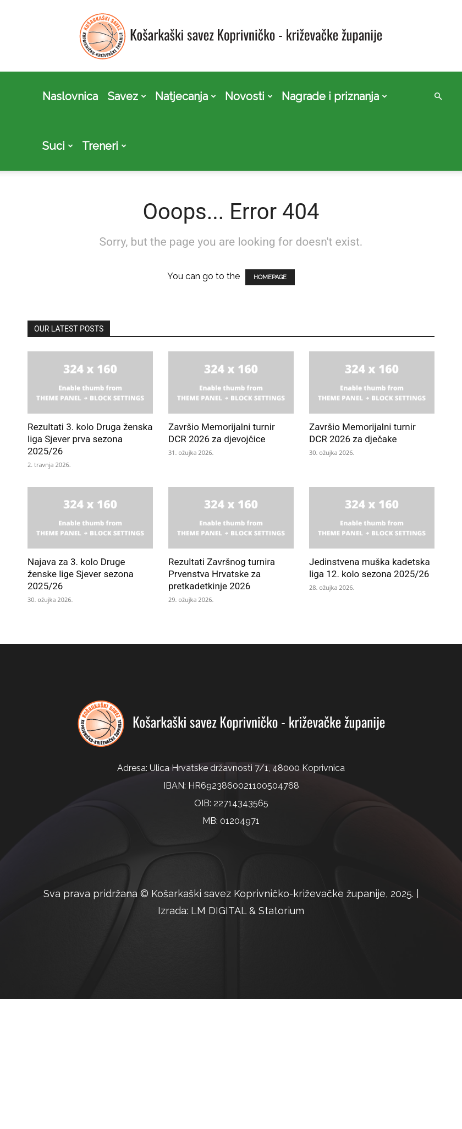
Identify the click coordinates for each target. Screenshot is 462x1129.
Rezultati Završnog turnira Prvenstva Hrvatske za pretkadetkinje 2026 (221, 573)
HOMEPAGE (270, 277)
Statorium (281, 910)
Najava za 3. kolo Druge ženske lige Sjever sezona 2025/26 (81, 573)
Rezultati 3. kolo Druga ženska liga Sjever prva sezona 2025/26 (90, 439)
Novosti (249, 96)
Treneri (104, 146)
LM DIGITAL (218, 910)
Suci (57, 146)
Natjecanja (185, 96)
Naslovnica (70, 96)
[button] (438, 96)
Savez (127, 96)
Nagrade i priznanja (334, 96)
